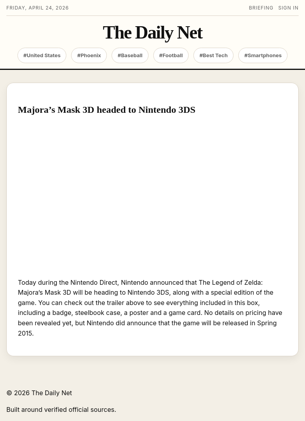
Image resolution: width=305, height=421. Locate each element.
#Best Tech (213, 55)
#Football (171, 55)
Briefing (261, 8)
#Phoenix (89, 55)
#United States (42, 55)
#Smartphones (263, 55)
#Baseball (130, 55)
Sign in (288, 8)
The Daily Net (152, 32)
